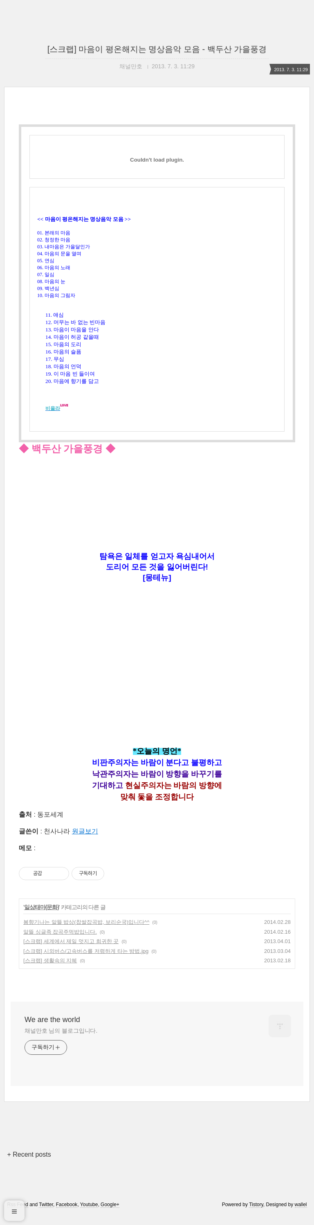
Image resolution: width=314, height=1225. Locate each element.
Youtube (89, 1214)
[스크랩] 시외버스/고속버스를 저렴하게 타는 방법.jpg (85, 960)
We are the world (52, 1029)
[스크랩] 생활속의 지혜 (50, 970)
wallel (301, 1214)
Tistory (256, 1214)
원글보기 (85, 840)
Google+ (110, 1214)
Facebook (67, 1214)
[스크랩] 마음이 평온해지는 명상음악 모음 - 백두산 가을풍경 (157, 49)
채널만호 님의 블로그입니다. (61, 1040)
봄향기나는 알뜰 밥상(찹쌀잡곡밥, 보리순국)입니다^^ (86, 931)
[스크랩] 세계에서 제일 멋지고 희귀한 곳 (71, 951)
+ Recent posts (29, 1163)
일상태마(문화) (41, 916)
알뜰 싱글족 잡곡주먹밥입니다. (60, 941)
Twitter (46, 1214)
